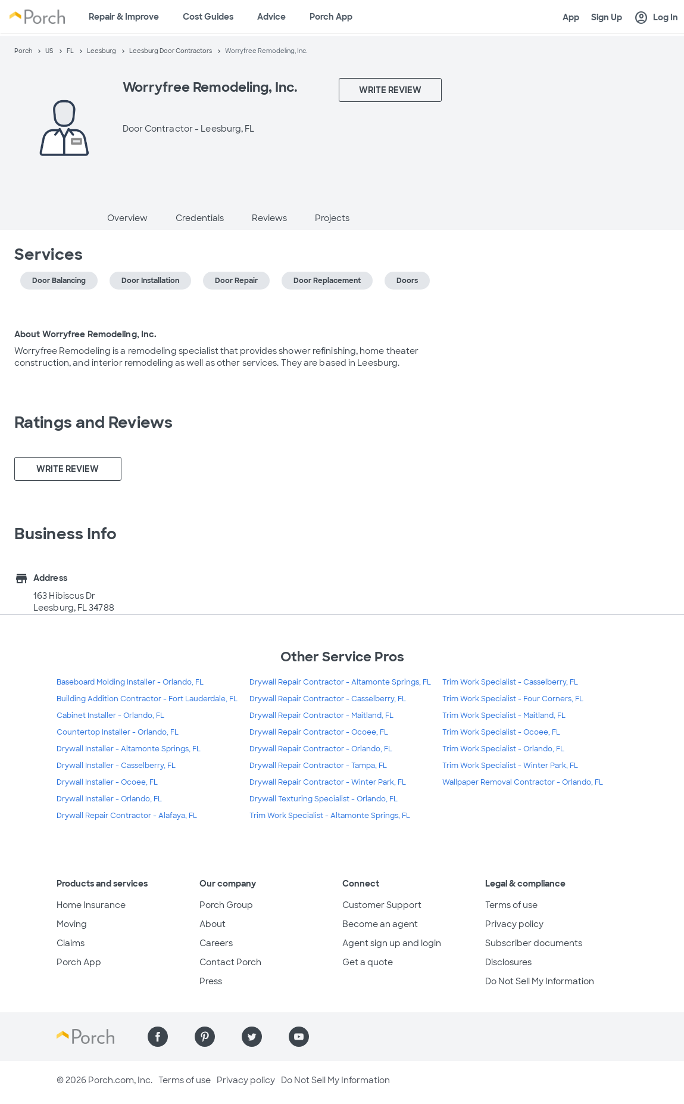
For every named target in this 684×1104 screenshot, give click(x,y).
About (212, 924)
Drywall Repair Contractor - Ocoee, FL (318, 732)
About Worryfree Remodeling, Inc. (85, 334)
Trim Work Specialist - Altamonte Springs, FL (329, 815)
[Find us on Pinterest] (205, 1037)
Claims (71, 943)
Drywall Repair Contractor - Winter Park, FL (327, 782)
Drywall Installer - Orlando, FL (109, 799)
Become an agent (380, 924)
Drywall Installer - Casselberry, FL (116, 765)
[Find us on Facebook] (158, 1037)
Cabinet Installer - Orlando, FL (110, 715)
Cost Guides (208, 16)
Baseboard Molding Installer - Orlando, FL (130, 682)
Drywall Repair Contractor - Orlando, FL (320, 749)
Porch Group (226, 905)
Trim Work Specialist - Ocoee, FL (501, 732)
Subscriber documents (533, 943)
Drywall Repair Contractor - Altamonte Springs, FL (340, 682)
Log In (656, 18)
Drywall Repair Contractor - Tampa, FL (318, 765)
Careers (216, 943)
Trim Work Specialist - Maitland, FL (504, 715)
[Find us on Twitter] (252, 1037)
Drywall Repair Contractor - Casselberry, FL (327, 699)
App (571, 17)
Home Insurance (91, 905)
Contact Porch (230, 962)
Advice (271, 16)
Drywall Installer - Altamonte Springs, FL (129, 749)
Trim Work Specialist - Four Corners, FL (512, 699)
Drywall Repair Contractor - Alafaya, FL (127, 815)
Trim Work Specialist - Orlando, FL (503, 749)
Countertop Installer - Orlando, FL (118, 732)
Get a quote (367, 962)
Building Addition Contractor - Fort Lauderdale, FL (147, 699)
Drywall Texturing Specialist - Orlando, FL (323, 799)
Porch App (331, 16)
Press (210, 981)
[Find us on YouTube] (299, 1037)
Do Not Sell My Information (539, 981)
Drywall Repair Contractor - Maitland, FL (321, 715)
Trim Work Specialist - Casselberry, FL (510, 682)
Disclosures (508, 962)
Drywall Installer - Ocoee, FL (107, 782)
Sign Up (606, 17)
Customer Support (381, 905)
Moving (72, 924)
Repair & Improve (124, 16)
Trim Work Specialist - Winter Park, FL (510, 765)
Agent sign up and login (391, 943)
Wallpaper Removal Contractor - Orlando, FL (522, 782)
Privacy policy (514, 924)
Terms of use (511, 905)
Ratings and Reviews (93, 422)
